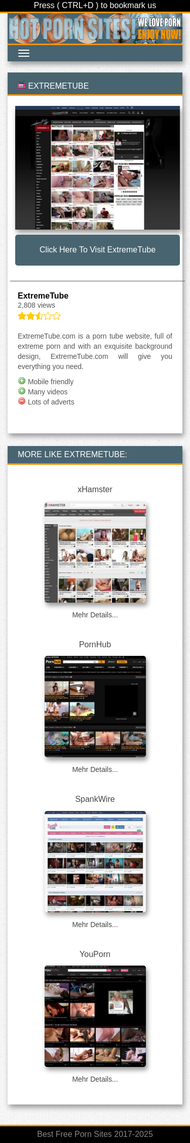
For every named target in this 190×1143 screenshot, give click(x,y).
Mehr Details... (95, 615)
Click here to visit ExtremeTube (98, 249)
